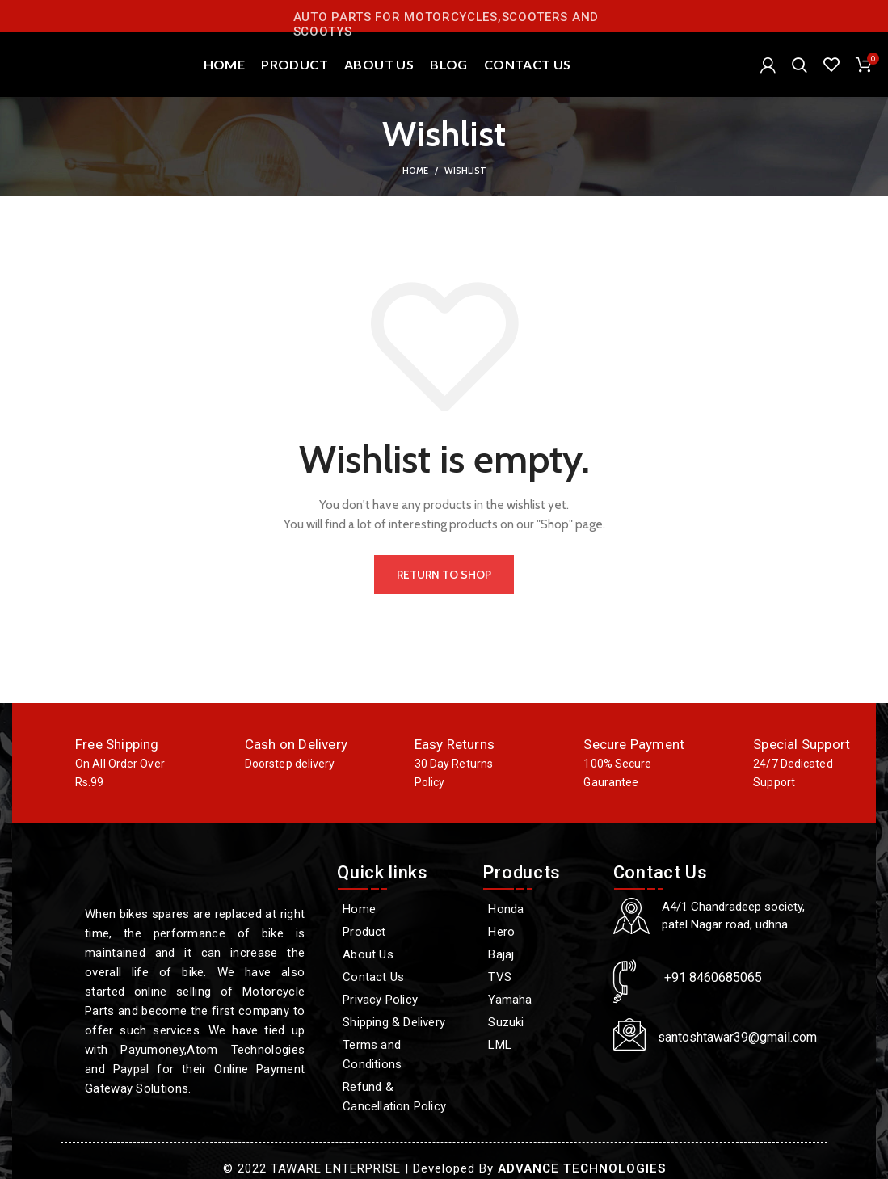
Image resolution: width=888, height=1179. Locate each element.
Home (415, 170)
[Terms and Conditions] (401, 1055)
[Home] (401, 909)
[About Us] (401, 954)
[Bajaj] (539, 954)
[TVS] (539, 977)
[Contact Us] (401, 977)
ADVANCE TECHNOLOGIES (582, 1168)
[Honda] (539, 909)
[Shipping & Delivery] (401, 1022)
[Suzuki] (539, 1022)
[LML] (539, 1045)
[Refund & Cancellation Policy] (401, 1097)
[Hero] (539, 931)
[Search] (799, 64)
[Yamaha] (539, 999)
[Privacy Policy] (401, 999)
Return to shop (444, 574)
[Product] (401, 931)
